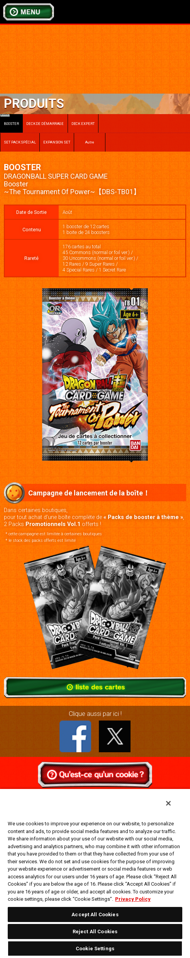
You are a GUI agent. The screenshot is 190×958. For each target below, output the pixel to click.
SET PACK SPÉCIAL (20, 142)
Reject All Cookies (95, 931)
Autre (90, 142)
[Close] (168, 803)
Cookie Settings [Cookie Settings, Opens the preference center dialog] (95, 948)
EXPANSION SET (56, 142)
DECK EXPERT (83, 123)
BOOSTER (9, 119)
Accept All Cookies (94, 914)
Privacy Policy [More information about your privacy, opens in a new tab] (133, 899)
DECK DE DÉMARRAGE (45, 123)
